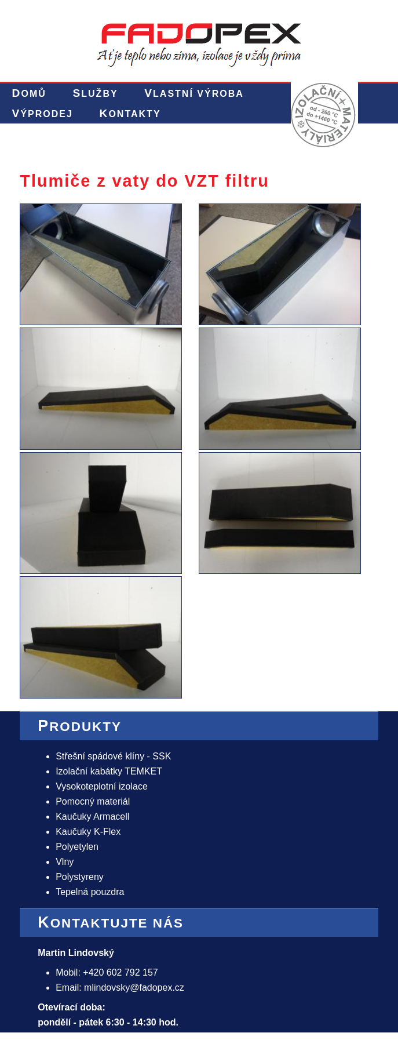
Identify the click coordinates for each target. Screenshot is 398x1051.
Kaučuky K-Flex (88, 832)
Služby (95, 93)
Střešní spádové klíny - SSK (113, 756)
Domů (29, 93)
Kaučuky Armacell (92, 816)
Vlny (65, 862)
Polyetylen (77, 847)
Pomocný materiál (93, 801)
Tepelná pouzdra (90, 892)
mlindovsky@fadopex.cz (134, 987)
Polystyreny (80, 877)
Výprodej (42, 113)
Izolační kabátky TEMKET (109, 771)
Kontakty (130, 113)
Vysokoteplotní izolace (102, 786)
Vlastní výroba (193, 93)
